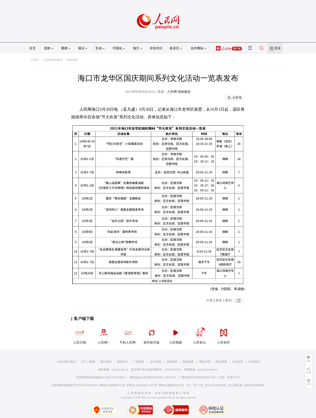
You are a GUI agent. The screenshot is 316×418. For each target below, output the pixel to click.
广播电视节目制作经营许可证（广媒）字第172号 (209, 377)
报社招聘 (106, 361)
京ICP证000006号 (215, 385)
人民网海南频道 (52, 59)
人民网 (34, 59)
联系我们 (254, 361)
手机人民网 (128, 335)
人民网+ (104, 335)
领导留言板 (151, 335)
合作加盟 (155, 361)
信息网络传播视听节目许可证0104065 (74, 385)
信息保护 (237, 361)
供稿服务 (172, 361)
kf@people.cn (120, 369)
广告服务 (138, 361)
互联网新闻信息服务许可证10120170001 (101, 377)
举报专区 (156, 48)
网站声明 (205, 361)
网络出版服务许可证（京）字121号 (181, 385)
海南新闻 (72, 59)
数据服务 (188, 361)
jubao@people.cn (208, 369)
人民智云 (199, 335)
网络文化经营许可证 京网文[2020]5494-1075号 (128, 385)
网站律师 (221, 361)
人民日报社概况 (66, 361)
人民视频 (175, 335)
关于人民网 (88, 361)
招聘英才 (122, 361)
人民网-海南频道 (179, 91)
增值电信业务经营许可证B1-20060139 (152, 377)
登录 (277, 48)
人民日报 (80, 335)
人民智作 (223, 335)
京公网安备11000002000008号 (246, 385)
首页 (32, 48)
